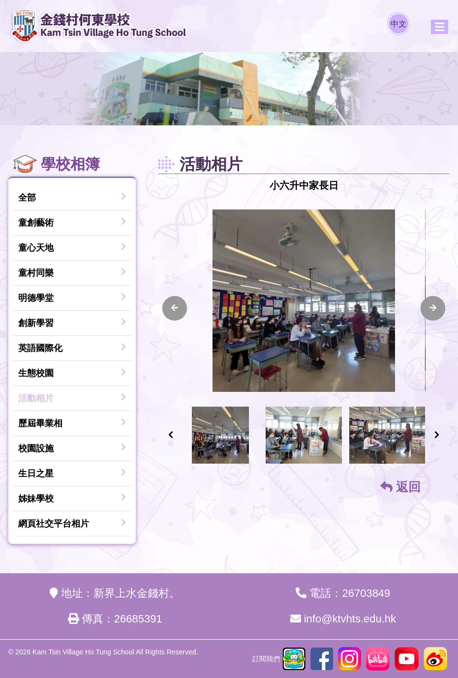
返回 (400, 487)
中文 (398, 24)
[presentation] (174, 308)
